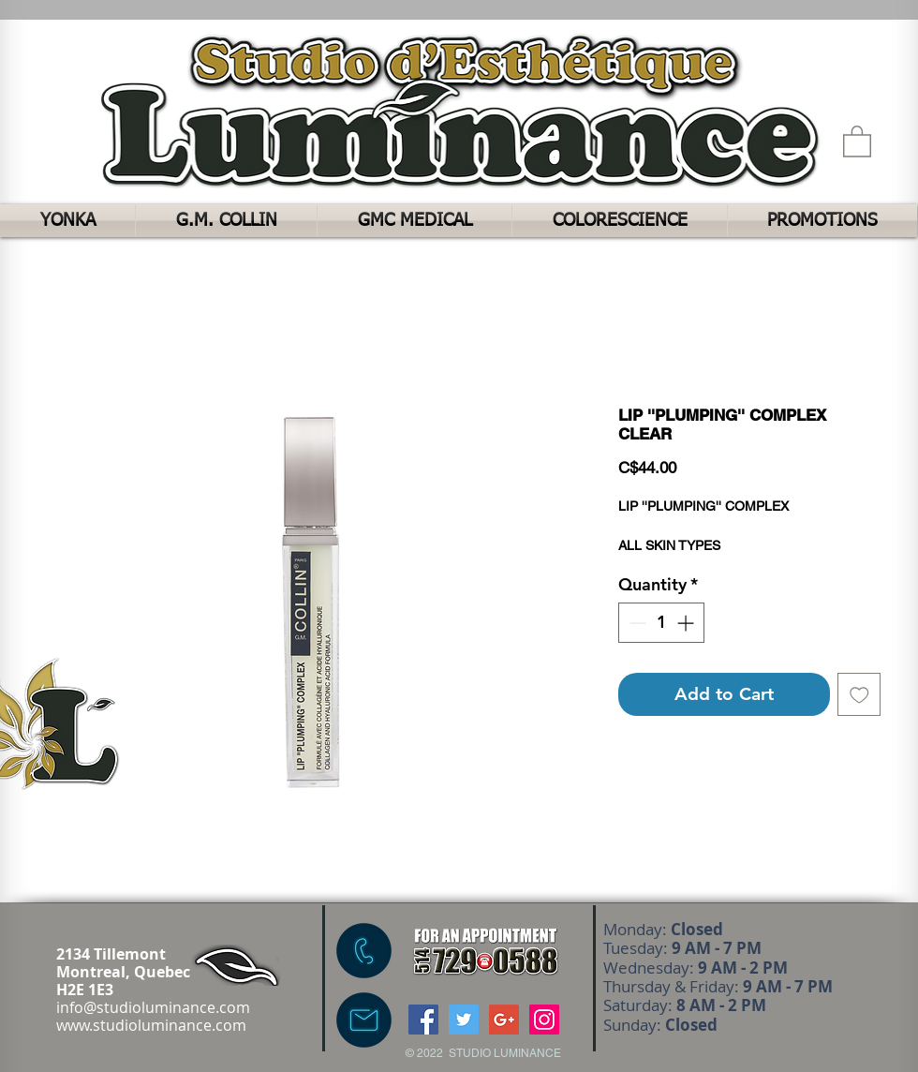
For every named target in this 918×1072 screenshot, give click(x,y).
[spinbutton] (661, 622)
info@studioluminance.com (153, 1007)
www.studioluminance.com (151, 1025)
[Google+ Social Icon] (504, 1020)
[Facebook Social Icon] (423, 1020)
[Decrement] (635, 622)
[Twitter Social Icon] (464, 1020)
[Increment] (687, 622)
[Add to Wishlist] (859, 695)
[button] (857, 140)
